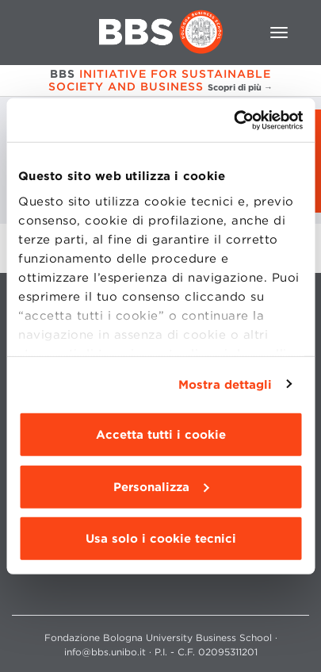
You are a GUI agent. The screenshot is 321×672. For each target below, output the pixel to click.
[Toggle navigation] (279, 32)
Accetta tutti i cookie (161, 435)
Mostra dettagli (225, 384)
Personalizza (160, 486)
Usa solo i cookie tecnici (161, 539)
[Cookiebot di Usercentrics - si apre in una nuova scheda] (233, 119)
